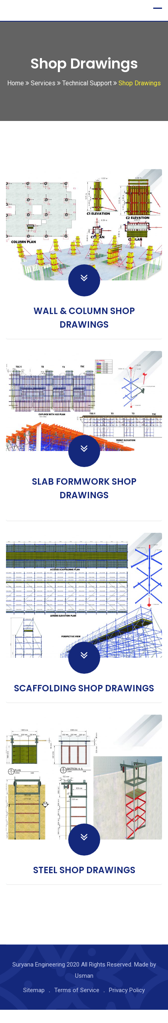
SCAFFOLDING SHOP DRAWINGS (84, 702)
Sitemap (34, 1003)
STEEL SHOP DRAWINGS (84, 883)
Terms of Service (76, 1003)
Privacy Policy (127, 1003)
